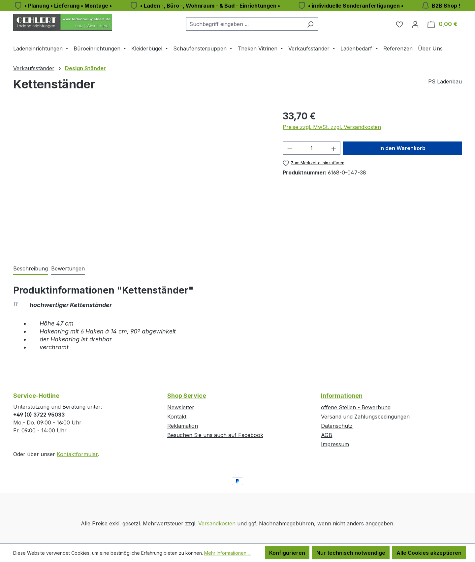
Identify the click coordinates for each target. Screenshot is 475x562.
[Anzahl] (311, 148)
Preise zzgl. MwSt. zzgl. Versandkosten (332, 127)
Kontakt (176, 416)
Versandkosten (217, 523)
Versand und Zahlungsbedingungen (365, 416)
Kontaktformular (77, 454)
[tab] (30, 269)
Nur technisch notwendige (350, 552)
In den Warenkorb (402, 148)
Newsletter (180, 407)
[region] (141, 180)
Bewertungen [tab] (68, 268)
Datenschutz (337, 425)
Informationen (342, 395)
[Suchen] (310, 24)
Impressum (335, 444)
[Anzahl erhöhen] (334, 148)
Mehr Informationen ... (227, 553)
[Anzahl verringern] (290, 148)
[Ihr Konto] (415, 24)
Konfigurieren (287, 552)
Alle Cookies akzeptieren (428, 552)
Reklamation (182, 425)
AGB (326, 435)
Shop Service (186, 395)
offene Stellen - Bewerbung (356, 407)
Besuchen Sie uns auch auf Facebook (215, 435)
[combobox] (244, 24)
